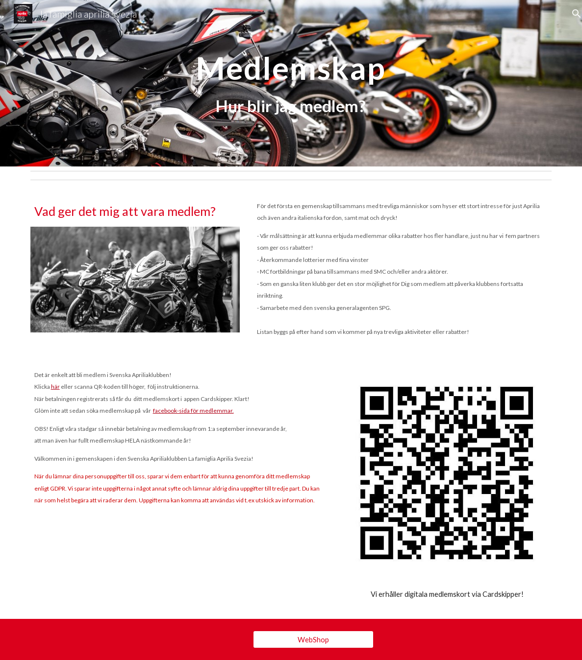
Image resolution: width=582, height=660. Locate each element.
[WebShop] (313, 639)
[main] (290, 83)
